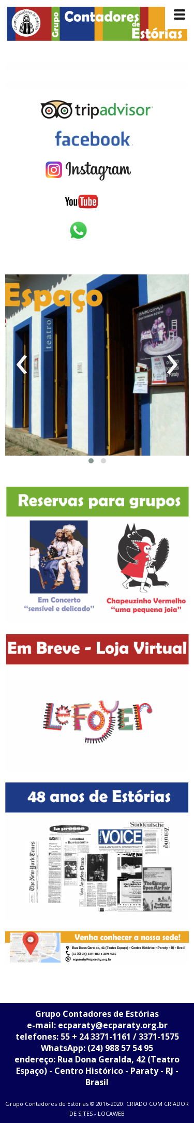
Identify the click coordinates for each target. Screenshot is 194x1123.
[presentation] (22, 365)
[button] (91, 461)
